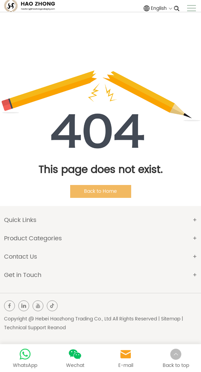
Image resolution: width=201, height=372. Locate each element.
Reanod (56, 328)
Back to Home (100, 191)
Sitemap (170, 319)
